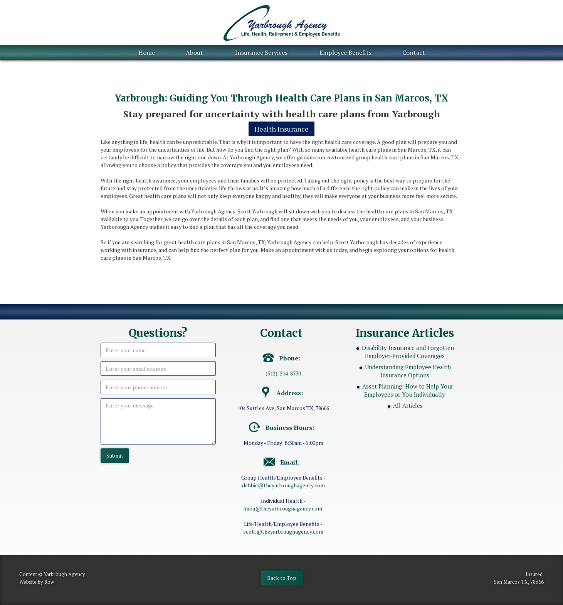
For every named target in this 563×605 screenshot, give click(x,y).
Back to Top (281, 577)
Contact (413, 52)
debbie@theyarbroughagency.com (283, 485)
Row (49, 581)
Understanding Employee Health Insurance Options (408, 371)
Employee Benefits (345, 52)
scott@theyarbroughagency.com (283, 531)
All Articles (408, 405)
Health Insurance (281, 129)
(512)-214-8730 (283, 373)
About (194, 52)
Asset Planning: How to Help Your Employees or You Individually (407, 390)
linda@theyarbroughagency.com (282, 508)
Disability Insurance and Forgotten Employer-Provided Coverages (408, 352)
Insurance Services (261, 52)
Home (146, 52)
